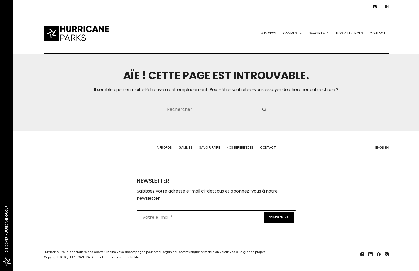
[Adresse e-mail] (199, 217)
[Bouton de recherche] (264, 109)
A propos (268, 33)
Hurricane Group (56, 252)
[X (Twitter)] (387, 254)
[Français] (374, 6)
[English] (385, 6)
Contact (377, 33)
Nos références (349, 33)
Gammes (293, 33)
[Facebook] (379, 254)
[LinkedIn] (370, 254)
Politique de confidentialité (119, 257)
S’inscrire (279, 217)
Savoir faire (319, 33)
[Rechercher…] (211, 109)
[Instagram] (362, 254)
